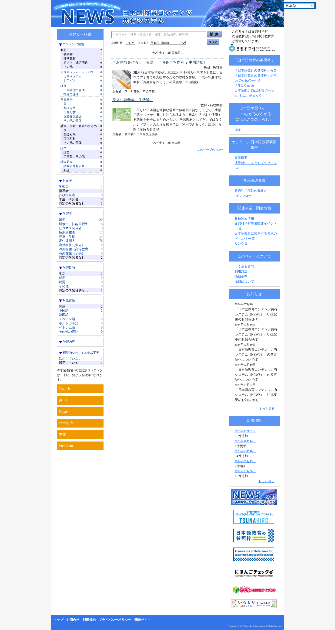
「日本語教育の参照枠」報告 (255, 70)
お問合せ (72, 620)
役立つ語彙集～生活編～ (132, 100)
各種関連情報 (242, 218)
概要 (237, 129)
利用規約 (89, 620)
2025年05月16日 (245, 451)
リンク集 (241, 243)
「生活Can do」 (245, 85)
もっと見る (267, 408)
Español (65, 412)
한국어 (64, 400)
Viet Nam (66, 446)
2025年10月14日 (245, 441)
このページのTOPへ (210, 149)
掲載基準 (241, 276)
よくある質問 (244, 266)
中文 (62, 434)
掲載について (244, 281)
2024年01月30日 (245, 471)
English (64, 389)
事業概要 (241, 158)
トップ (58, 620)
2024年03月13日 (245, 461)
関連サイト (142, 620)
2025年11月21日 (244, 431)
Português (66, 423)
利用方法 (241, 271)
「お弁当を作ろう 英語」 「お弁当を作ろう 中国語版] (158, 62)
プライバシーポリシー (115, 620)
